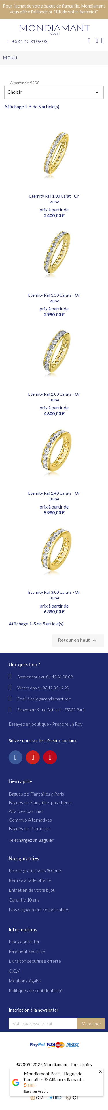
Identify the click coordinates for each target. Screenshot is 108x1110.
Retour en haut (78, 640)
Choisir (54, 92)
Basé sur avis (36, 1091)
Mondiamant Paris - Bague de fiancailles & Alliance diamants (54, 1076)
